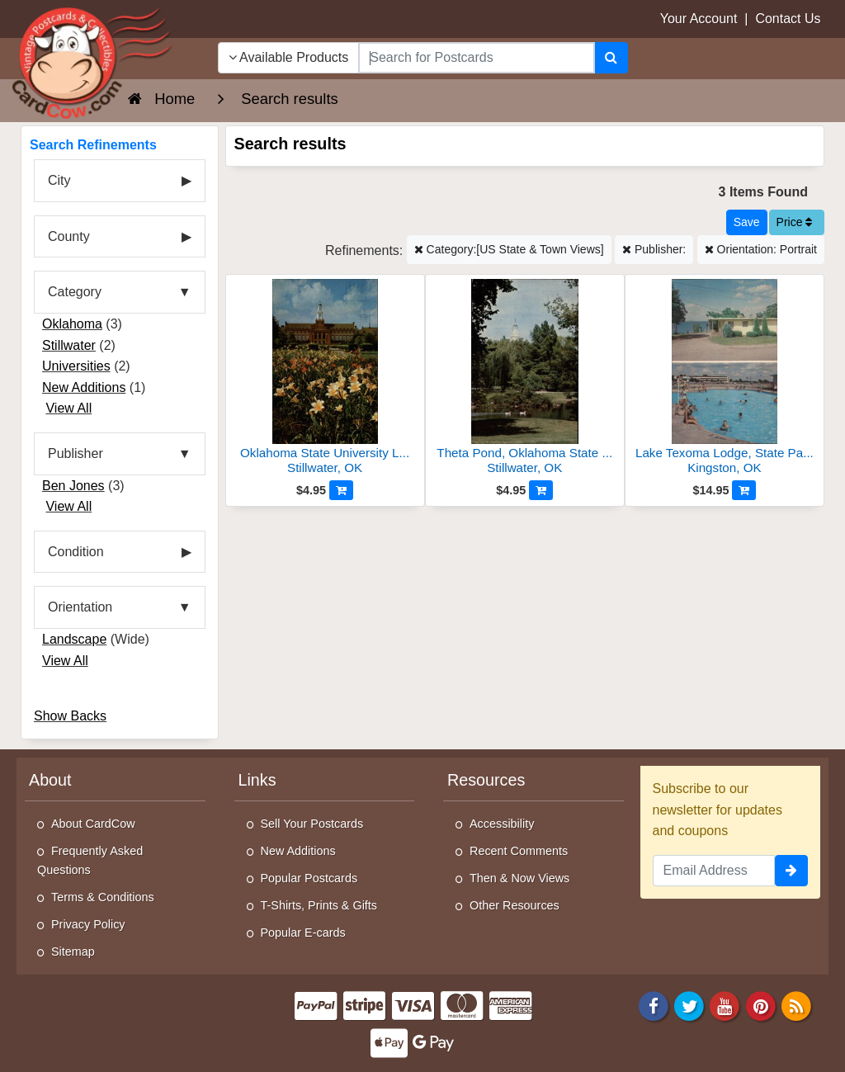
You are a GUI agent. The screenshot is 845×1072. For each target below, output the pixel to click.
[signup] (791, 870)
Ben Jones (73, 486)
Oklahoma (72, 324)
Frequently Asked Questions (90, 860)
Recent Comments (519, 850)
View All (68, 408)
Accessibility (502, 823)
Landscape (74, 639)
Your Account (699, 19)
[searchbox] (476, 57)
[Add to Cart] (341, 490)
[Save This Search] (746, 222)
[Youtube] (725, 1004)
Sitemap (73, 951)
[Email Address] (714, 870)
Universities (76, 366)
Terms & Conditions (102, 897)
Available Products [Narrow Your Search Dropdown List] (289, 57)
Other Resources (514, 905)
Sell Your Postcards (312, 823)
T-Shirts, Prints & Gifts (319, 905)
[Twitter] (689, 1004)
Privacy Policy (88, 924)
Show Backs (70, 716)
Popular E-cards (303, 932)
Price (795, 222)
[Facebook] (653, 1004)
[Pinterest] (761, 1004)
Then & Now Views (519, 878)
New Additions (83, 387)
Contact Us (787, 19)
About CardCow (93, 823)
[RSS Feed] (796, 1004)
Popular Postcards (309, 878)
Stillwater (69, 345)
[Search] (611, 57)
